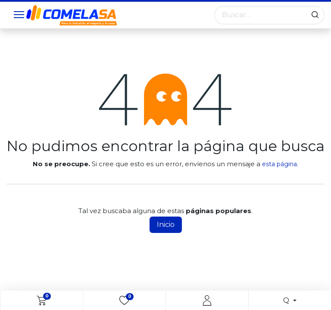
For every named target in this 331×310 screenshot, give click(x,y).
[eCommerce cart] (41, 300)
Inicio (166, 224)
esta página (279, 164)
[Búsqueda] (315, 15)
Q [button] (287, 300)
